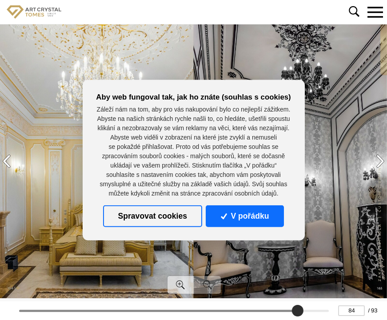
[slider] (297, 310)
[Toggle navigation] (375, 12)
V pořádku (245, 216)
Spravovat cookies (152, 216)
